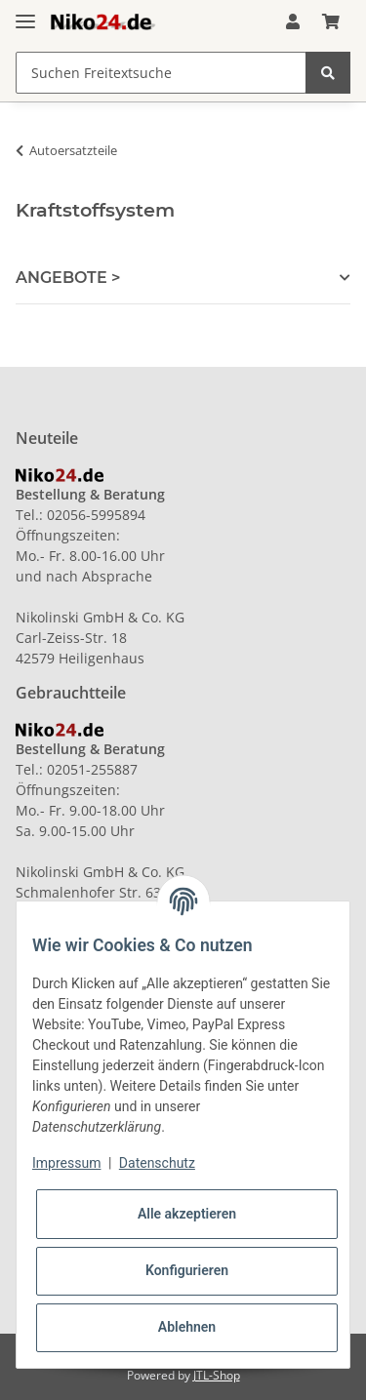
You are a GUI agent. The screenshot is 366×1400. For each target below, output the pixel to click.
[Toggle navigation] (25, 13)
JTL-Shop (216, 1375)
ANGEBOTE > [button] (68, 277)
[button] (292, 21)
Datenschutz (157, 1163)
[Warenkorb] (330, 21)
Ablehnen (187, 1327)
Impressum (66, 1163)
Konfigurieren (186, 1270)
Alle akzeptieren (187, 1213)
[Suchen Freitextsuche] (161, 73)
